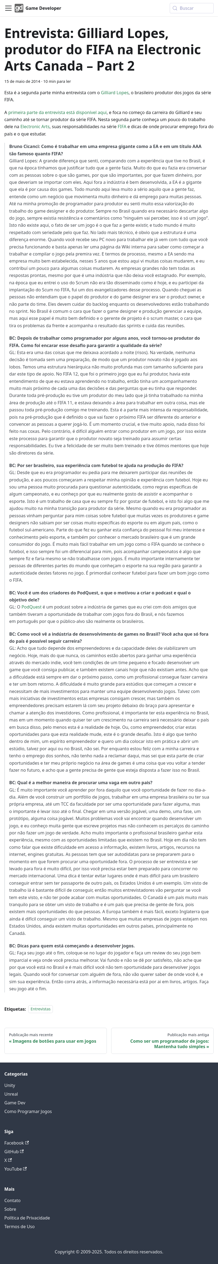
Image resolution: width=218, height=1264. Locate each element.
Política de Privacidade (27, 1218)
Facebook (16, 1143)
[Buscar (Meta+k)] (192, 8)
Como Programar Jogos (28, 1111)
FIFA (122, 127)
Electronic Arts (35, 127)
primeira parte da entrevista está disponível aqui (57, 112)
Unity (9, 1085)
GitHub (14, 1152)
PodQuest (31, 607)
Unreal (11, 1094)
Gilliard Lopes (115, 93)
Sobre (10, 1209)
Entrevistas (41, 1009)
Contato (12, 1200)
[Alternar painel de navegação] (8, 8)
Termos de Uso (19, 1227)
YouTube (15, 1169)
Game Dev (14, 1103)
